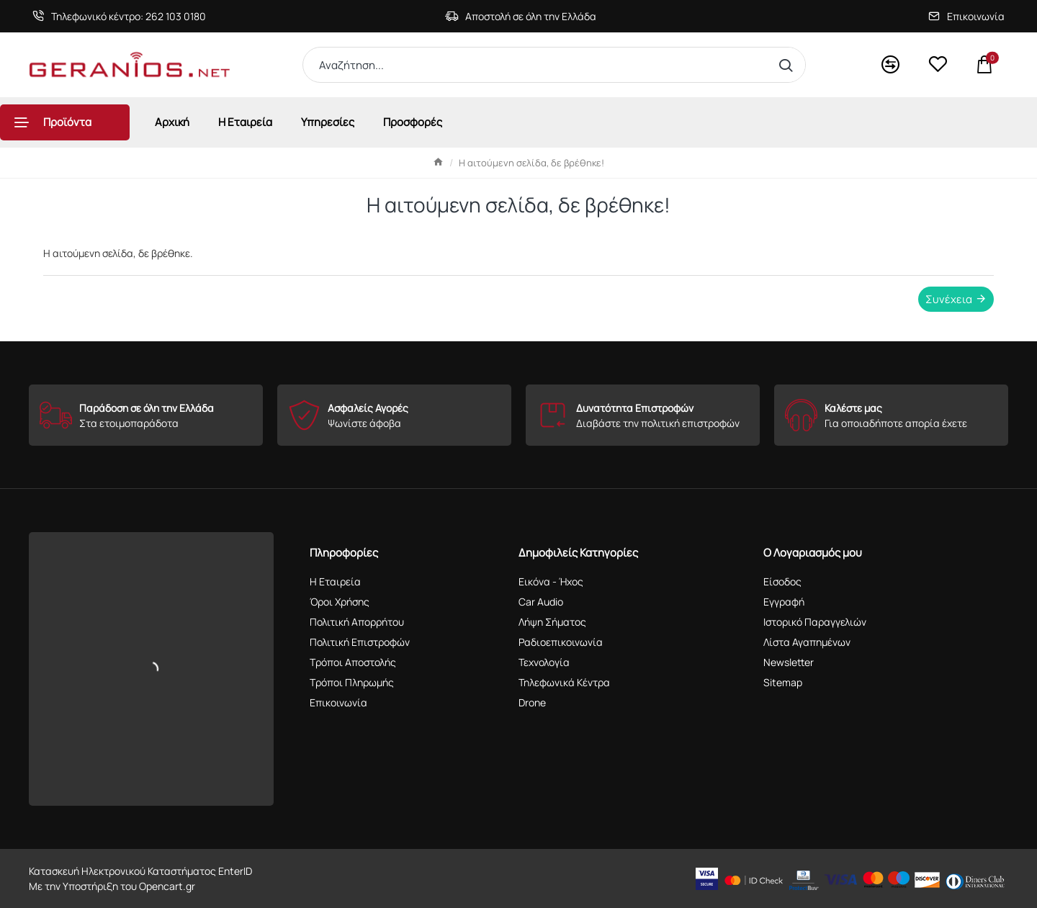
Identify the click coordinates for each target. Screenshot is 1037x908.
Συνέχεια (948, 299)
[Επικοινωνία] (966, 16)
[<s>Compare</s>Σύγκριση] (890, 65)
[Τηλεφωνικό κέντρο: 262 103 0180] (119, 16)
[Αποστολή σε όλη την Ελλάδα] (520, 16)
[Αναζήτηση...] (789, 65)
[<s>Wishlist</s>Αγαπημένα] (938, 65)
